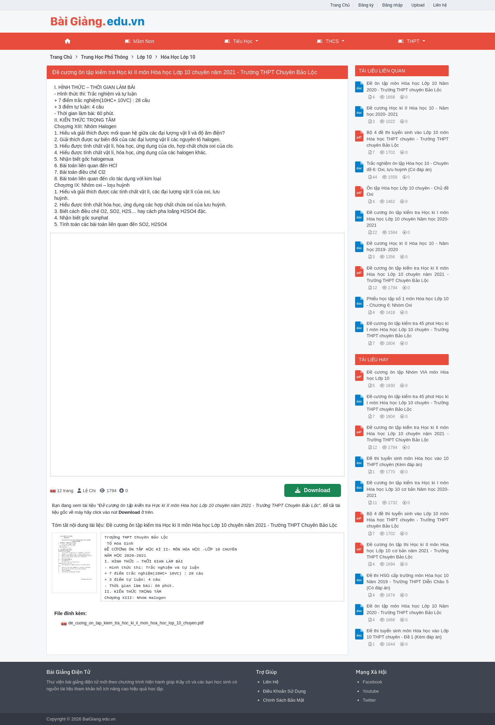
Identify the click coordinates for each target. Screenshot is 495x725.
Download (312, 490)
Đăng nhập (392, 5)
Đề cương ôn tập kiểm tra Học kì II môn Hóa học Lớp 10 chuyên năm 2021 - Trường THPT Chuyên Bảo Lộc (408, 274)
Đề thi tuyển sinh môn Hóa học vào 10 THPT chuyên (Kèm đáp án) (408, 461)
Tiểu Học (238, 41)
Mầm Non (139, 41)
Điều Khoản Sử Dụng (284, 691)
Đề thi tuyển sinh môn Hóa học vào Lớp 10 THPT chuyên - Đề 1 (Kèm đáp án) (408, 633)
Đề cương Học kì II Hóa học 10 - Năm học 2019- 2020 (408, 246)
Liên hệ (440, 5)
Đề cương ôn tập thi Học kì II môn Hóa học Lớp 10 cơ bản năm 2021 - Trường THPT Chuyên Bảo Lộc (408, 550)
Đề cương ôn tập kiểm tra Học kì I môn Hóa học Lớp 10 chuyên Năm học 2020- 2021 (408, 218)
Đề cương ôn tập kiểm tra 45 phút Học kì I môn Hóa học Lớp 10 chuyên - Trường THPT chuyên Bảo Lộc (408, 329)
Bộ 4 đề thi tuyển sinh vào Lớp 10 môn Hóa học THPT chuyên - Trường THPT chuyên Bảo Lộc (408, 138)
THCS (328, 41)
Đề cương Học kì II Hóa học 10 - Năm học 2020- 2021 (408, 111)
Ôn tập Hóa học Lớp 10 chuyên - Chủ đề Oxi (408, 191)
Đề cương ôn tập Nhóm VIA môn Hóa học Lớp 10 (408, 375)
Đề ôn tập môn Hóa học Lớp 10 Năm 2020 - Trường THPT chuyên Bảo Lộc (408, 86)
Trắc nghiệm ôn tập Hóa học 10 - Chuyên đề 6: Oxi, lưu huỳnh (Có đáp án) (408, 166)
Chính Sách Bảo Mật (283, 700)
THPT (408, 41)
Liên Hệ (270, 681)
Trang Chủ (340, 5)
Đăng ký (366, 5)
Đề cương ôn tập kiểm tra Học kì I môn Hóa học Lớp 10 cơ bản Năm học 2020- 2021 (408, 489)
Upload (418, 5)
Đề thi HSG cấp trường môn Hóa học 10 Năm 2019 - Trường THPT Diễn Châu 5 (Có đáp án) (408, 581)
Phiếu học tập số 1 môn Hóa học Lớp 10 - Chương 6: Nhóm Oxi (408, 301)
